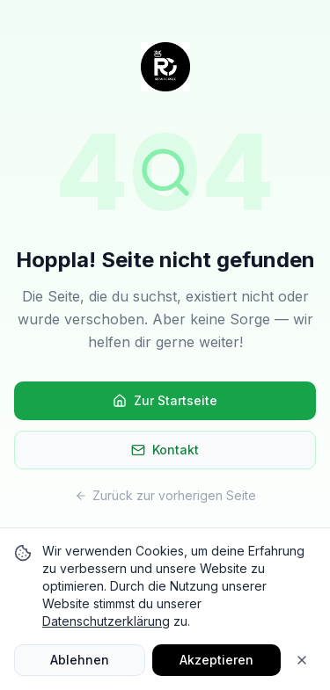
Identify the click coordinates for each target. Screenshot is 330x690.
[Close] (302, 660)
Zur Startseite (165, 400)
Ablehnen (79, 659)
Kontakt (165, 449)
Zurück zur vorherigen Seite (165, 495)
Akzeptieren (216, 659)
